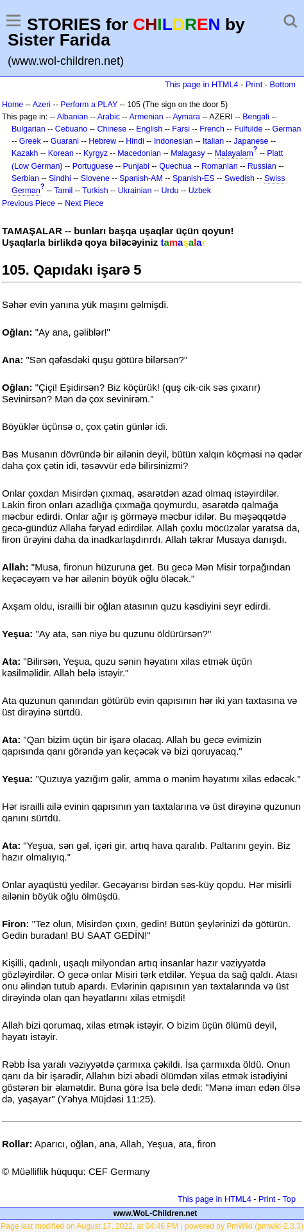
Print (254, 84)
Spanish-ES (194, 178)
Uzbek (200, 190)
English (149, 128)
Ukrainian (135, 190)
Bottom (283, 84)
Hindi (135, 141)
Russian (262, 166)
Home (12, 104)
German (287, 128)
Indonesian (173, 141)
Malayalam (234, 153)
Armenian (146, 116)
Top (289, 1199)
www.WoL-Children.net (156, 1213)
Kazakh (25, 153)
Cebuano (71, 128)
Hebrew (102, 141)
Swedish (239, 178)
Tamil (63, 190)
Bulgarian (29, 128)
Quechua (175, 166)
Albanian (72, 116)
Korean (61, 153)
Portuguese (93, 166)
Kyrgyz (95, 153)
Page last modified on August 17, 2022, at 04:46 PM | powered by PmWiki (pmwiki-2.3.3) (152, 1226)
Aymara (186, 116)
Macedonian (139, 153)
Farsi (181, 128)
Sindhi (60, 178)
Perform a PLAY (88, 104)
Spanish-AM (141, 178)
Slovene (95, 178)
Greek (30, 141)
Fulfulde (248, 128)
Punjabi (136, 166)
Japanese (250, 141)
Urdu (170, 190)
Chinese (111, 128)
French (211, 128)
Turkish (95, 190)
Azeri (42, 104)
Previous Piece (28, 203)
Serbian (25, 178)
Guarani (65, 141)
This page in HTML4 (202, 84)
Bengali (255, 116)
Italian (213, 141)
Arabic (108, 116)
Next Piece (84, 203)
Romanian (219, 166)
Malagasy (188, 153)
